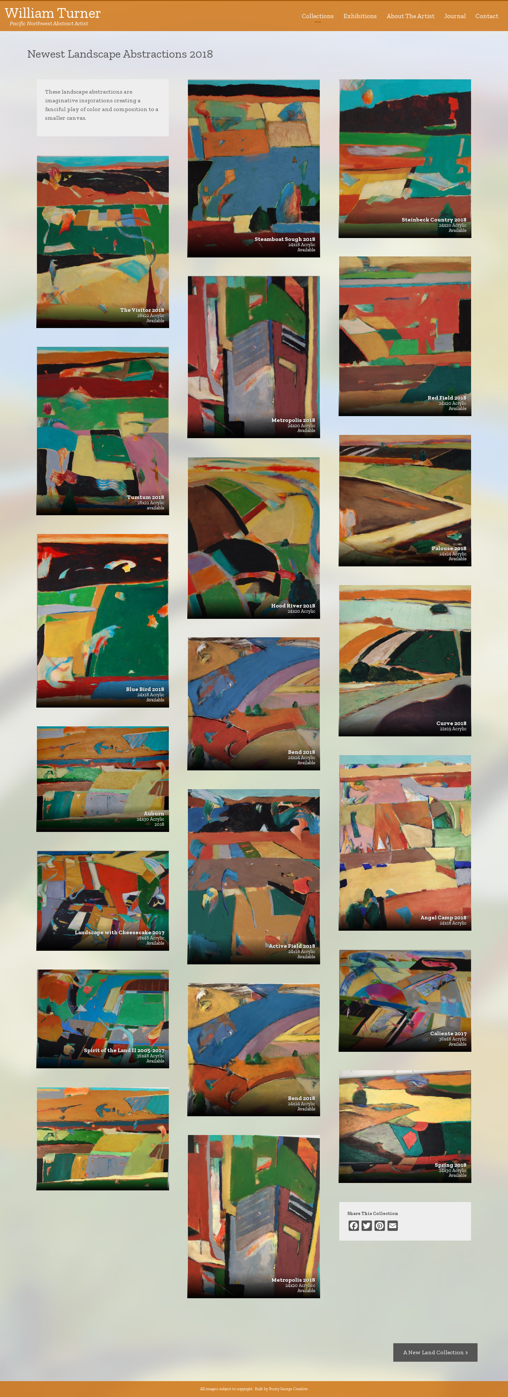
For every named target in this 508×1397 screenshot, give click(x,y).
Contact (487, 16)
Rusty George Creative (288, 1388)
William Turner (53, 16)
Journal (455, 16)
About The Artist (410, 16)
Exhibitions (360, 16)
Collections (318, 16)
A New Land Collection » (435, 1352)
